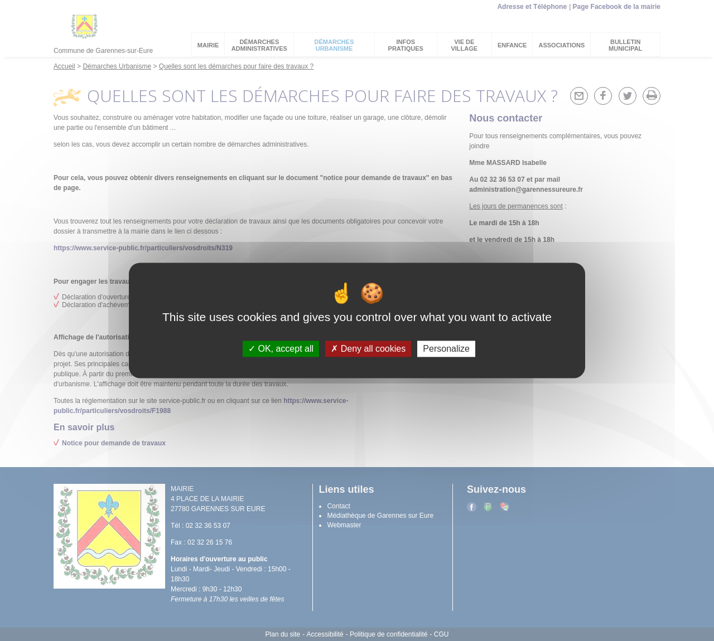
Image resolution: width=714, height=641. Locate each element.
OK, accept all (280, 348)
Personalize (446, 348)
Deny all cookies (368, 348)
